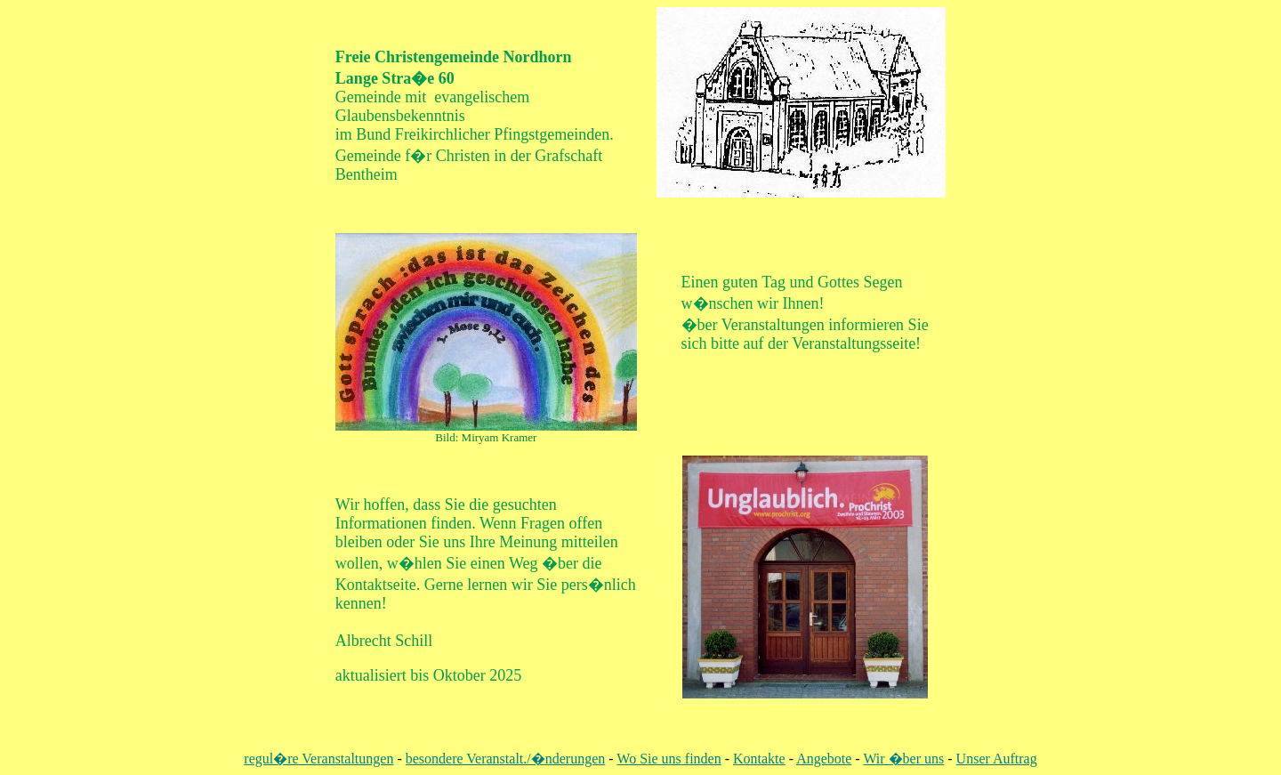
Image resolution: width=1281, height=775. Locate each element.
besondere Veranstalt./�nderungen (506, 758)
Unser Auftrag (996, 758)
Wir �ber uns (903, 758)
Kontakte (759, 758)
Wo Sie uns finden (668, 758)
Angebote (823, 758)
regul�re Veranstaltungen (318, 758)
